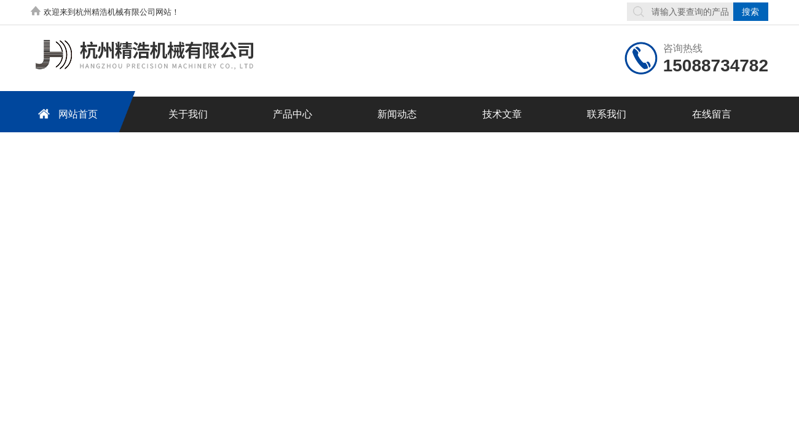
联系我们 (606, 114)
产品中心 (292, 114)
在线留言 (711, 114)
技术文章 (502, 114)
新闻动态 (397, 114)
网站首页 (66, 113)
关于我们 (188, 114)
